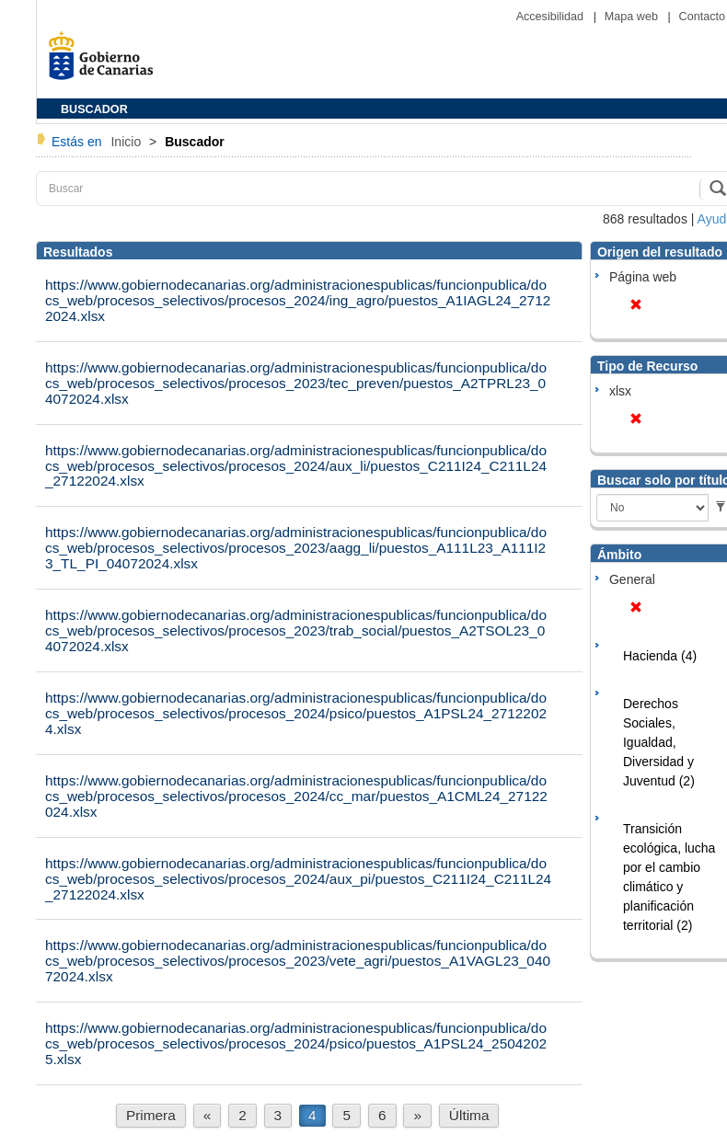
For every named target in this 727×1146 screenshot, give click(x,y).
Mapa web (633, 16)
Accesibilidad (551, 16)
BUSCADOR (94, 109)
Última (469, 1115)
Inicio (127, 141)
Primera (151, 1115)
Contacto (702, 16)
